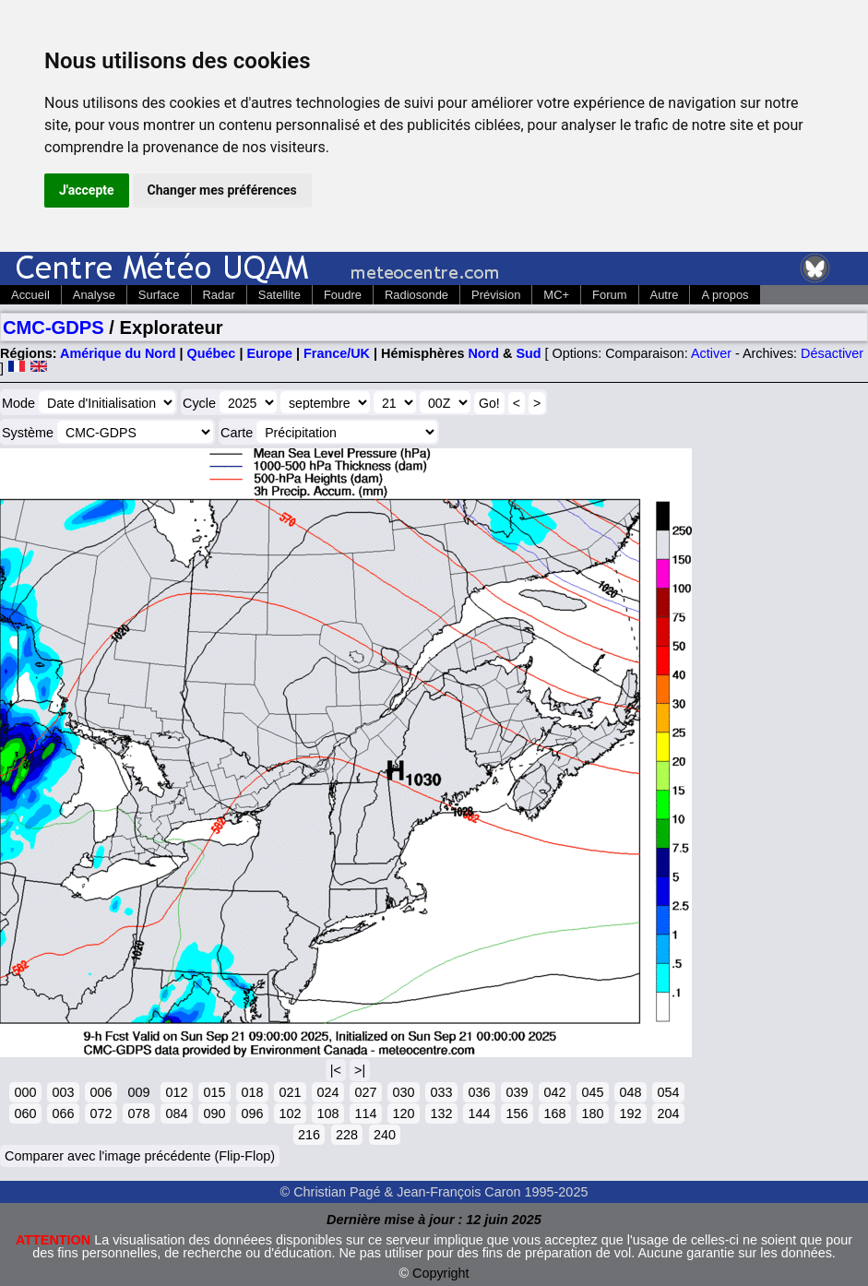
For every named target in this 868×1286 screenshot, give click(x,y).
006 (100, 1092)
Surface (159, 295)
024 (327, 1092)
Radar (219, 295)
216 (309, 1134)
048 (630, 1092)
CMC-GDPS (53, 327)
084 (176, 1113)
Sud (528, 353)
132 (441, 1113)
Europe (269, 353)
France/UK (336, 353)
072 (100, 1113)
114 (365, 1113)
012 (176, 1092)
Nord (483, 353)
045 (592, 1092)
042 (554, 1092)
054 (668, 1092)
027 (365, 1092)
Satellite (279, 295)
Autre (664, 295)
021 (290, 1092)
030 (403, 1092)
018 (252, 1092)
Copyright (441, 1273)
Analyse (94, 295)
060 (25, 1113)
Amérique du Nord (118, 353)
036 (479, 1092)
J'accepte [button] (86, 190)
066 (63, 1113)
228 (347, 1134)
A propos (724, 295)
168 (554, 1113)
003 (63, 1092)
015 (214, 1092)
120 (403, 1113)
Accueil (30, 295)
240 (385, 1134)
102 (290, 1113)
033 (441, 1092)
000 (25, 1092)
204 (668, 1113)
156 (516, 1113)
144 (479, 1113)
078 (138, 1113)
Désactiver (832, 353)
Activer (711, 353)
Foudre (343, 295)
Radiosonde (416, 295)
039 (516, 1092)
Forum (609, 295)
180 (592, 1113)
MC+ (556, 295)
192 (630, 1113)
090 (214, 1113)
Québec (211, 353)
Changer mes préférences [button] (222, 190)
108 (327, 1113)
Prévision (495, 295)
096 (252, 1113)
